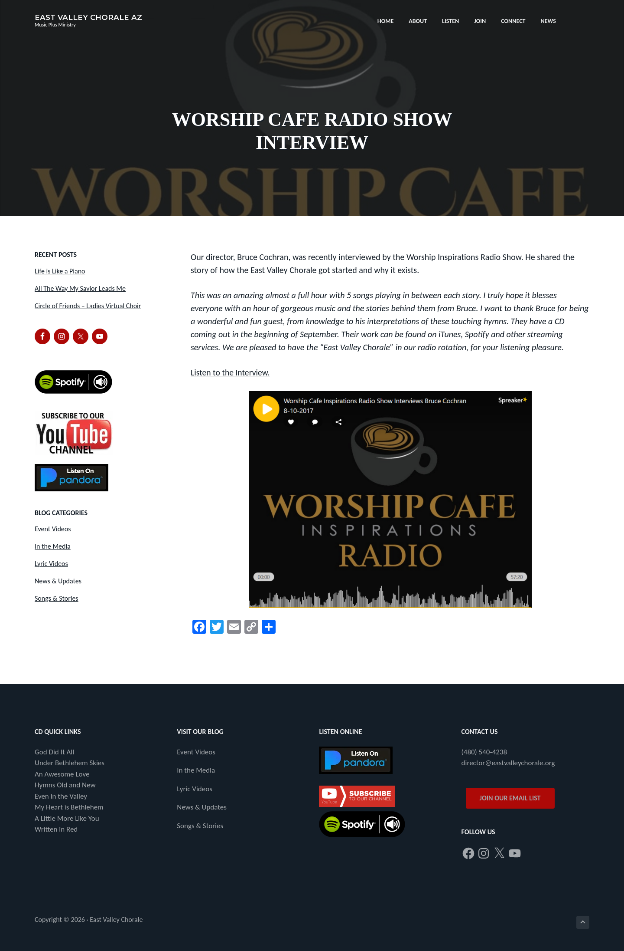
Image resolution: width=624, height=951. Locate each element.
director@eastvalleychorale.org (508, 762)
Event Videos (53, 529)
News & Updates (58, 581)
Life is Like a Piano (60, 271)
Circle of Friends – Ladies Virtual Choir (88, 306)
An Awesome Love (62, 773)
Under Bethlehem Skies (69, 762)
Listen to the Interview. (231, 372)
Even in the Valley (61, 795)
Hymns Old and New (65, 785)
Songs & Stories (56, 598)
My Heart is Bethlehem (69, 807)
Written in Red (56, 829)
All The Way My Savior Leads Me (80, 288)
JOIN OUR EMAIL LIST (510, 797)
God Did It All (54, 751)
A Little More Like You (67, 818)
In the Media (53, 546)
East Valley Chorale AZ (88, 17)
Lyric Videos (51, 563)
